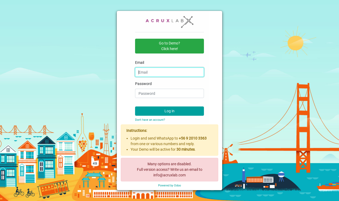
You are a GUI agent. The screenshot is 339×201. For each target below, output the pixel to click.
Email (139, 62)
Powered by (169, 185)
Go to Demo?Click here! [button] (169, 46)
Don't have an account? (150, 120)
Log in (169, 111)
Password (143, 84)
